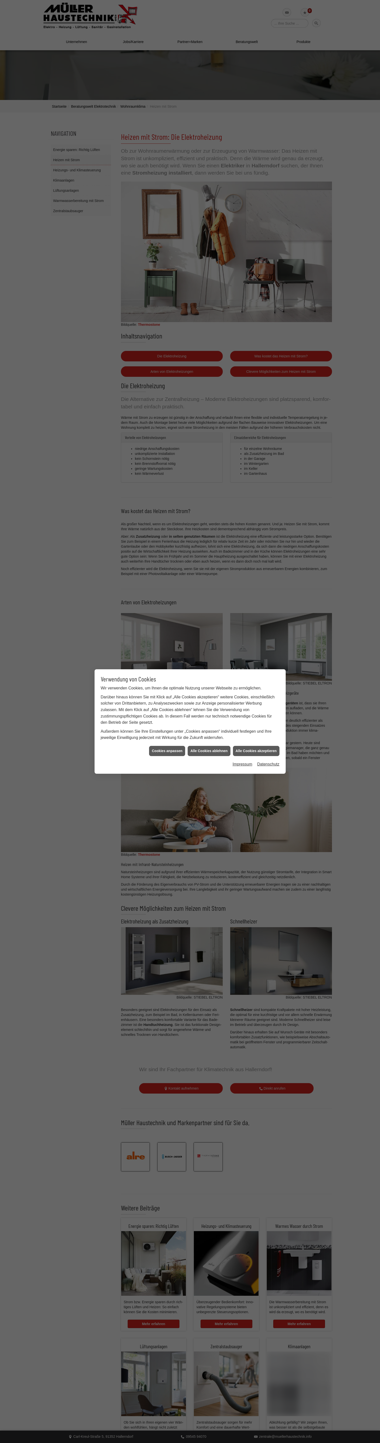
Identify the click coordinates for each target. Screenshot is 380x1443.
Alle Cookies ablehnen (208, 751)
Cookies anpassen (167, 751)
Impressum (242, 764)
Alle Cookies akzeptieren (256, 751)
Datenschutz (268, 764)
